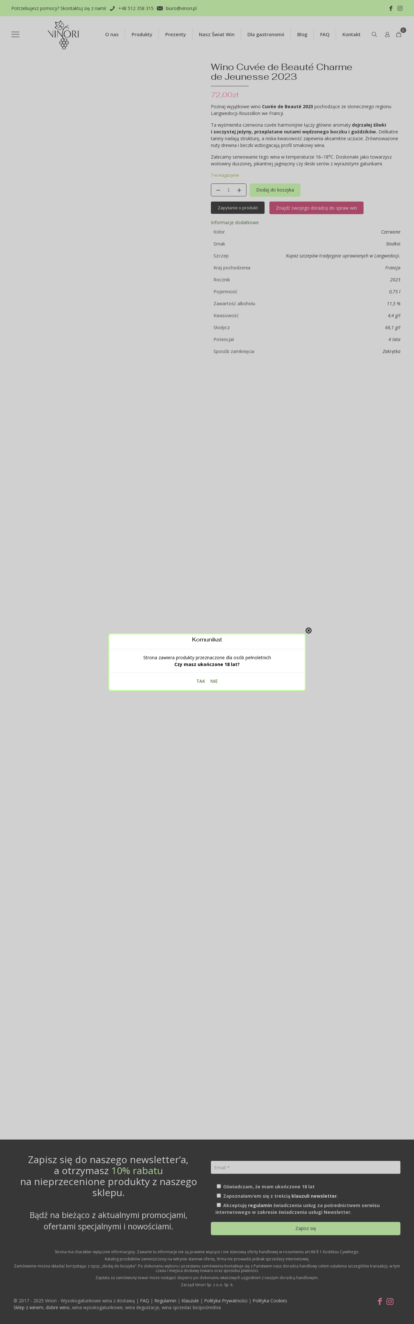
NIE (214, 681)
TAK (200, 681)
